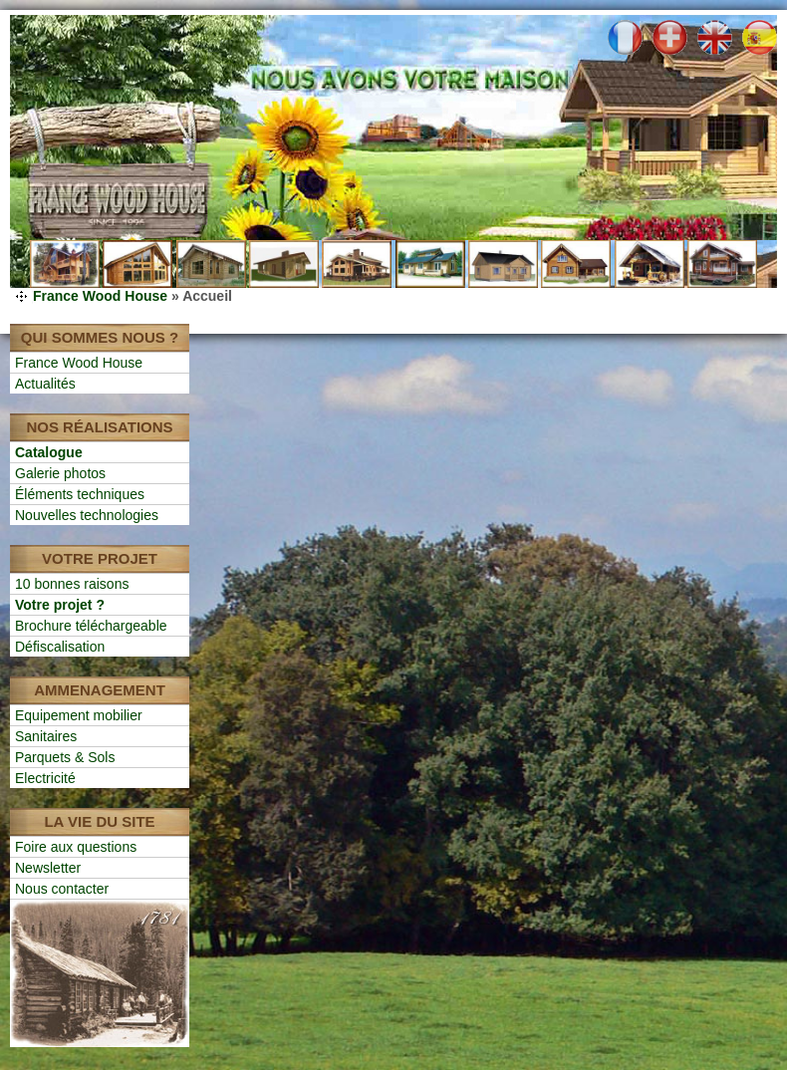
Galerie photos (60, 473)
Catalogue (49, 452)
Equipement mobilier (78, 715)
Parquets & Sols (65, 757)
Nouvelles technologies (86, 515)
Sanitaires (46, 736)
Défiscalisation (60, 647)
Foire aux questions (75, 847)
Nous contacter (62, 889)
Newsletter (48, 868)
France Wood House (100, 296)
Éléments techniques (79, 494)
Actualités (45, 384)
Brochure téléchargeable (91, 626)
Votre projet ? (60, 605)
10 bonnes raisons (72, 584)
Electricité (45, 778)
